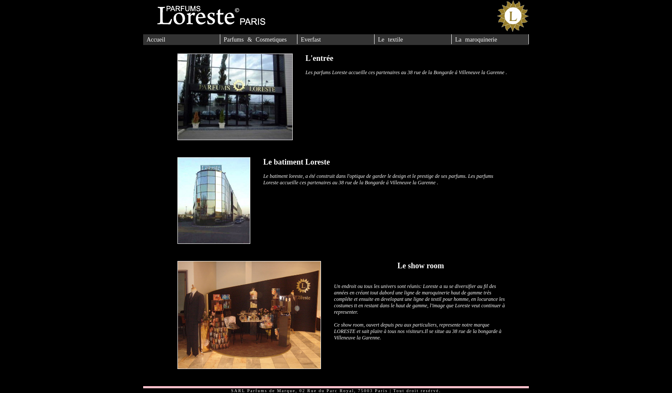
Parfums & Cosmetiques (255, 39)
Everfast (311, 39)
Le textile (390, 39)
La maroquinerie (476, 39)
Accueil (156, 39)
